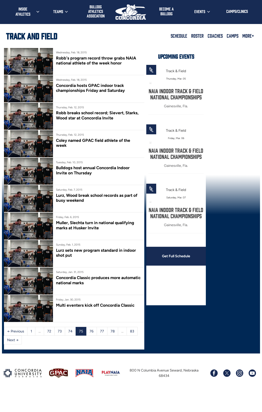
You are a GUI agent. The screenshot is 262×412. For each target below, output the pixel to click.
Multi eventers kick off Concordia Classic (95, 304)
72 (49, 330)
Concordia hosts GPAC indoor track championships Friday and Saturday (90, 88)
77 (102, 330)
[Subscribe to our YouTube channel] (252, 372)
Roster (197, 35)
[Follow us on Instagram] (239, 372)
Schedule (179, 35)
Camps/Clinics (237, 11)
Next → (12, 338)
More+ (248, 35)
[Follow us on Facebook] (214, 372)
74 (70, 330)
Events (199, 11)
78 (113, 330)
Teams (58, 11)
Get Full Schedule (175, 256)
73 (60, 330)
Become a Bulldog (166, 11)
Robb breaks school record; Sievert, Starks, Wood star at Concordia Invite (97, 115)
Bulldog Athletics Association (96, 11)
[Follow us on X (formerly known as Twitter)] (226, 372)
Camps (232, 35)
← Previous (15, 330)
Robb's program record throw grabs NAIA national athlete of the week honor (96, 60)
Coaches (215, 35)
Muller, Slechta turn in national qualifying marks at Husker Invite (95, 225)
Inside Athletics (22, 11)
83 (132, 330)
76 (91, 330)
